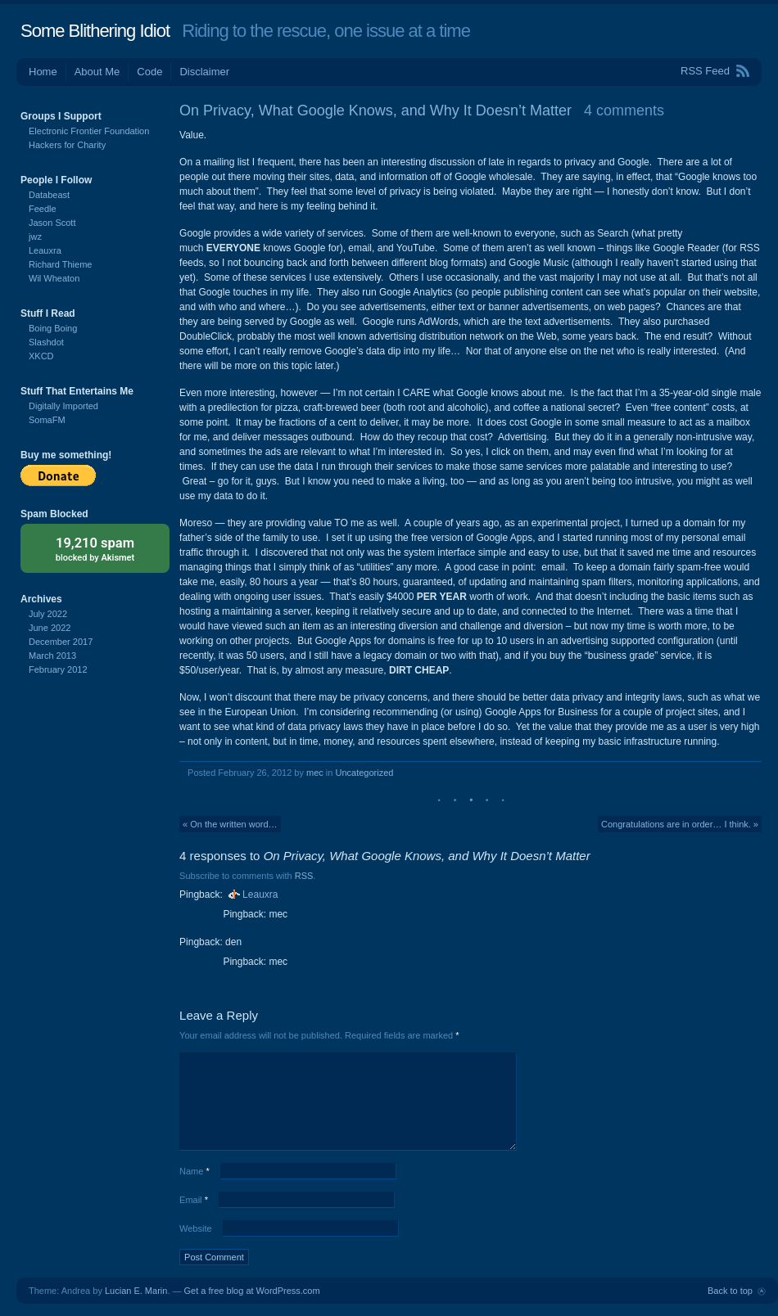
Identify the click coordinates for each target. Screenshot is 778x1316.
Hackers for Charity (67, 145)
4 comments (624, 110)
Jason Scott (52, 223)
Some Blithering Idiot (95, 30)
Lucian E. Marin (136, 1291)
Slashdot (46, 342)
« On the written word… (230, 824)
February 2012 (58, 669)
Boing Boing (53, 328)
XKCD (41, 356)
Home (43, 71)
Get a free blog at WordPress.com (252, 1291)
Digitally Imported (63, 406)
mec (314, 772)
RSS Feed (705, 71)
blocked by (95, 548)
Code (149, 71)
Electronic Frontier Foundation (89, 131)
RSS (304, 876)
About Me (97, 71)
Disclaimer (204, 71)
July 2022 (48, 614)
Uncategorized (364, 772)
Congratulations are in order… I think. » (679, 824)
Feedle (43, 209)
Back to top (730, 1291)
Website (195, 1228)
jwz (35, 236)
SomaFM (47, 420)
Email (193, 1200)
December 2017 (61, 642)
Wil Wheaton (54, 278)
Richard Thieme (60, 264)
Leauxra (260, 894)
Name (194, 1171)
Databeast (49, 195)
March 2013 (52, 655)
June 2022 (49, 628)
